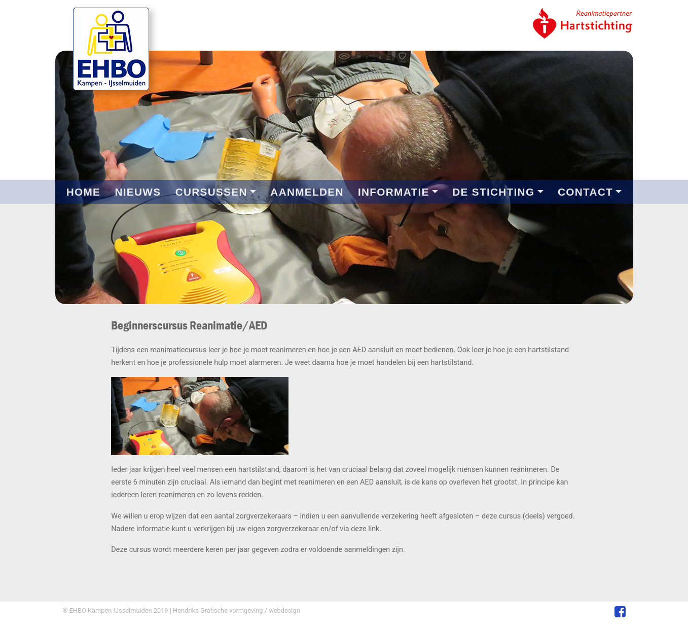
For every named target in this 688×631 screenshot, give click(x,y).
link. (374, 529)
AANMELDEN (306, 192)
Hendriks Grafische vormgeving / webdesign (235, 610)
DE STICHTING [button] (493, 192)
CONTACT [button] (585, 192)
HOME (83, 192)
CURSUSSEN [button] (211, 192)
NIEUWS (138, 192)
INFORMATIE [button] (393, 192)
